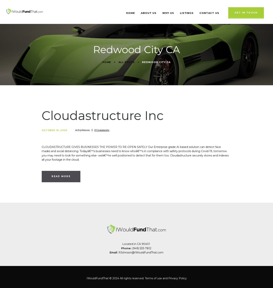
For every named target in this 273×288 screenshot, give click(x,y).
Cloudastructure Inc (103, 115)
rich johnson (82, 130)
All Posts (126, 62)
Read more (61, 176)
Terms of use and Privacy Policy (166, 278)
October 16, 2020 (54, 130)
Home (106, 62)
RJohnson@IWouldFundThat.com (140, 252)
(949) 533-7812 (142, 248)
